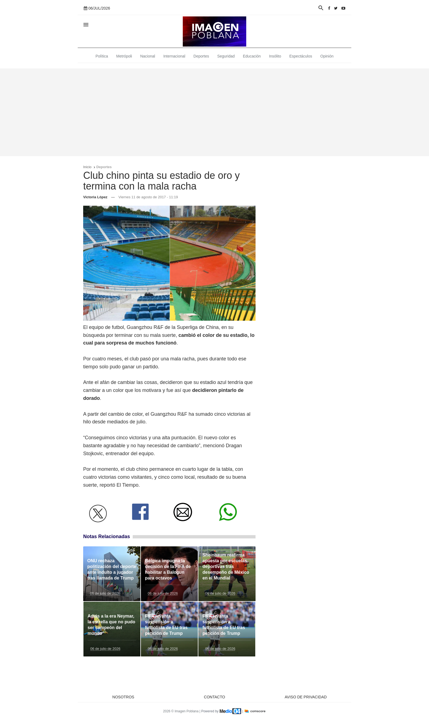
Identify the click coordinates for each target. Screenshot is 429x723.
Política (101, 56)
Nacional (147, 56)
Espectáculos (300, 56)
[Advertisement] (214, 112)
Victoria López (95, 197)
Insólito (275, 56)
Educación (252, 56)
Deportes (201, 56)
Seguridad (226, 56)
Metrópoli (124, 56)
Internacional (174, 56)
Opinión (327, 56)
